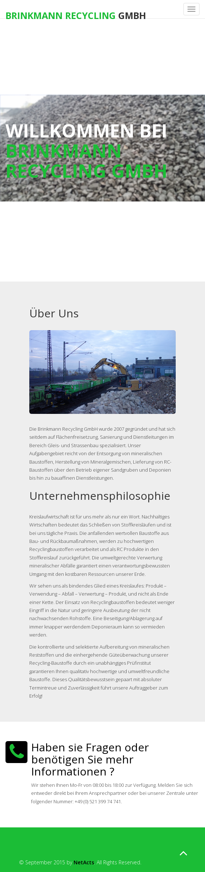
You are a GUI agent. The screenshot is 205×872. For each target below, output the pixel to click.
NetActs (84, 862)
